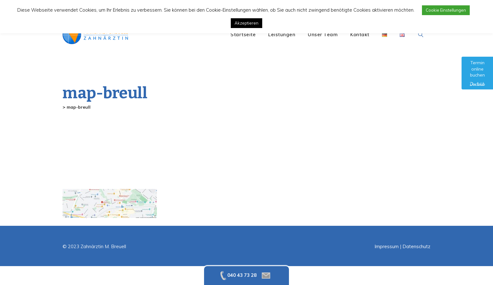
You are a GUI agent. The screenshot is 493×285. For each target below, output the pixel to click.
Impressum (386, 246)
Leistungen (281, 34)
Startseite (243, 34)
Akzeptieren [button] (246, 23)
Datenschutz (416, 246)
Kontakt (359, 34)
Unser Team (323, 34)
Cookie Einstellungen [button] (446, 10)
